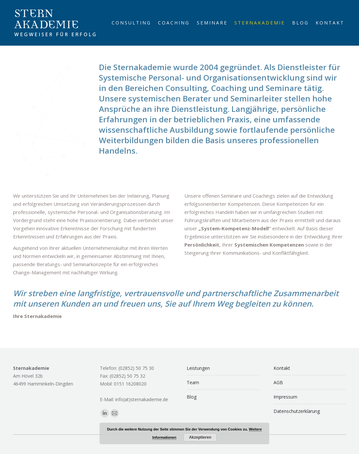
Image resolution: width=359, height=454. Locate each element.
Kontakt (281, 368)
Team (193, 382)
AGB (278, 382)
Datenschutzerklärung (296, 411)
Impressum (285, 397)
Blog (191, 397)
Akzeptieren (200, 437)
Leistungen (198, 368)
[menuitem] (131, 23)
